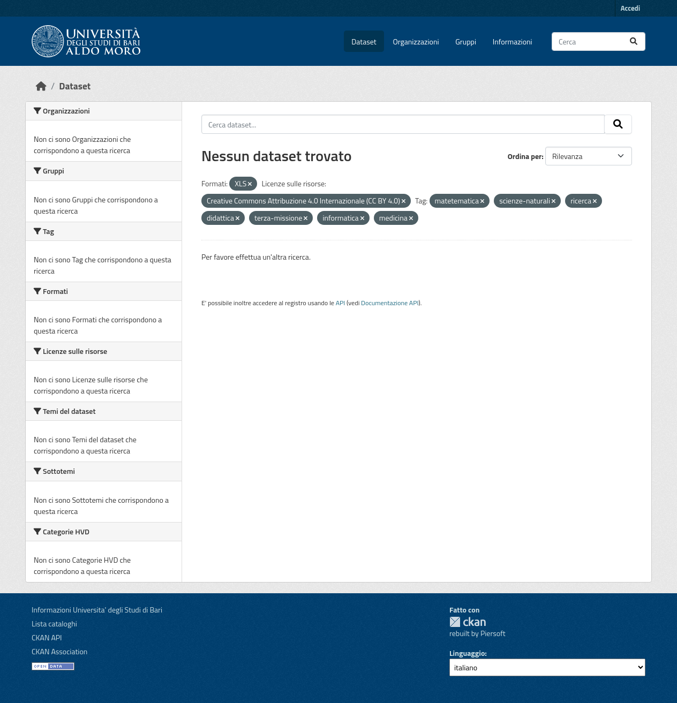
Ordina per (525, 156)
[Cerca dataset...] (598, 41)
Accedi (630, 8)
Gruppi (465, 41)
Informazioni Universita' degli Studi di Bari (97, 609)
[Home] (41, 86)
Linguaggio (467, 653)
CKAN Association (59, 651)
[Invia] (633, 41)
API (340, 303)
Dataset (363, 41)
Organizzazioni (416, 41)
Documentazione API (389, 303)
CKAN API (47, 637)
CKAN (467, 622)
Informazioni (512, 41)
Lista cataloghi (54, 623)
